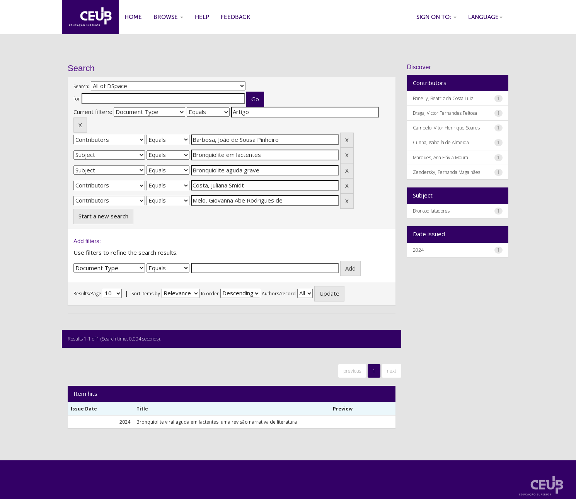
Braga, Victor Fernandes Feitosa (445, 113)
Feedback (235, 17)
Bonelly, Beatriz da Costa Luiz (443, 98)
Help (202, 17)
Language (485, 17)
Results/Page (87, 293)
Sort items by (145, 293)
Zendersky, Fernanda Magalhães (446, 172)
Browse (168, 17)
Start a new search (103, 216)
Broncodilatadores (431, 211)
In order (210, 293)
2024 (418, 250)
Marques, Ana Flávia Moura (440, 157)
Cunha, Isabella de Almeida (441, 142)
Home (133, 17)
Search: (81, 86)
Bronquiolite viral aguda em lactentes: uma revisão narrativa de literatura (216, 422)
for (76, 98)
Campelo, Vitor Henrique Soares (446, 127)
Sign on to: (436, 17)
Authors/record (279, 293)
